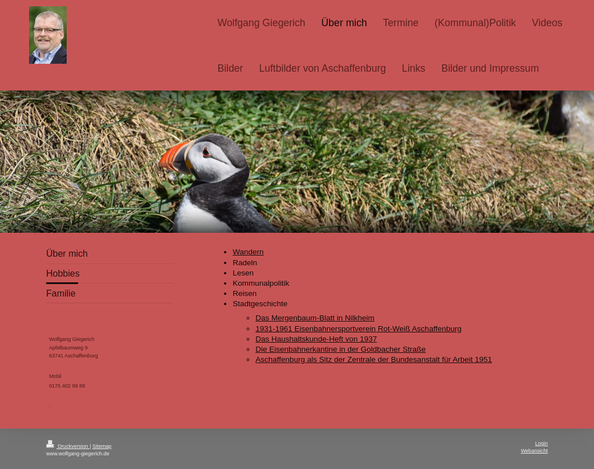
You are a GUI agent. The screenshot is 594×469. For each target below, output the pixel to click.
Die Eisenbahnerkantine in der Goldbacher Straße (340, 349)
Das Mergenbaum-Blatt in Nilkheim (315, 318)
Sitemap (101, 446)
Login (541, 443)
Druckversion (67, 446)
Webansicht (534, 451)
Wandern (248, 252)
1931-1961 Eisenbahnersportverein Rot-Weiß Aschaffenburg (358, 328)
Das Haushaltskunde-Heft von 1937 (316, 339)
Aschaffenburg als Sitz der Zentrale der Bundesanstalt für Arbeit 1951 (373, 359)
